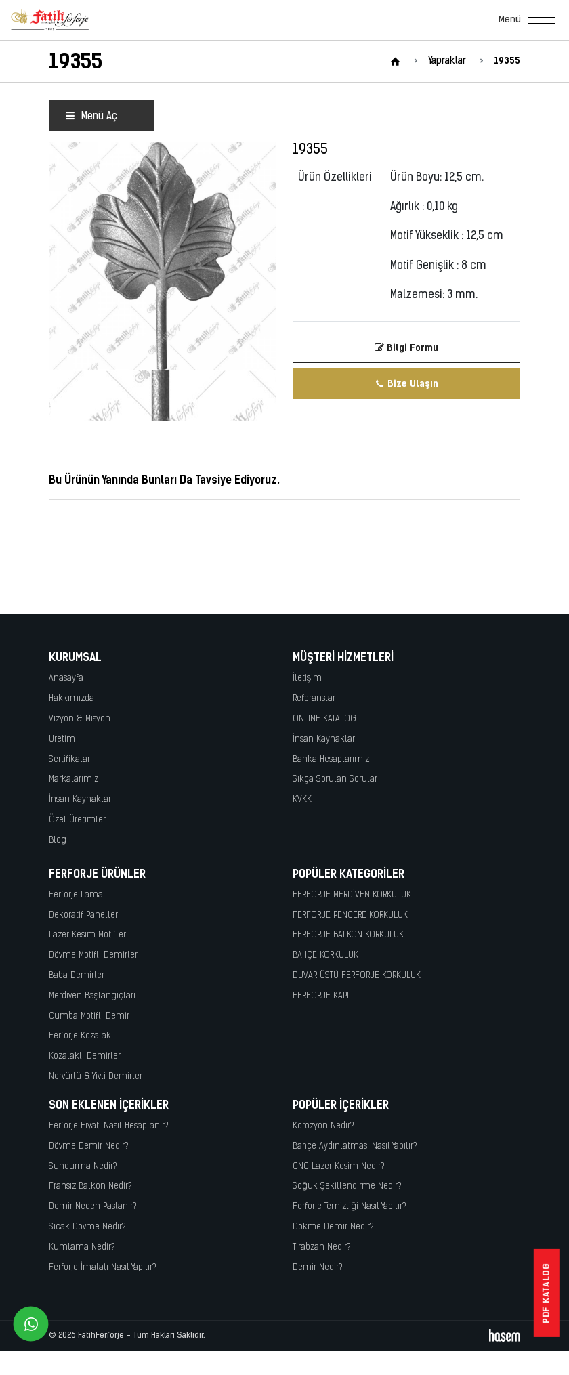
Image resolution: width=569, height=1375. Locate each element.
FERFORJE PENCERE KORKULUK (350, 915)
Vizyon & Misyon (79, 719)
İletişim (307, 678)
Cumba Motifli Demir (89, 1016)
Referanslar (314, 699)
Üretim (62, 739)
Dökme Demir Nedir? (333, 1227)
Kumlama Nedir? (82, 1247)
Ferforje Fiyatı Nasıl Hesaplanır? (109, 1126)
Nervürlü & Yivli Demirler (95, 1077)
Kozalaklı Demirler (85, 1056)
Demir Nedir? (318, 1268)
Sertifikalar (69, 760)
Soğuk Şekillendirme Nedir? (347, 1186)
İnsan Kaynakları (81, 800)
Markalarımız (73, 779)
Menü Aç (91, 117)
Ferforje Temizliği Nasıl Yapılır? (349, 1207)
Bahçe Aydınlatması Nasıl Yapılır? (355, 1146)
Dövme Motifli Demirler (93, 955)
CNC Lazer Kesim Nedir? (339, 1167)
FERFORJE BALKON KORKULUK (348, 935)
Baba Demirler (76, 976)
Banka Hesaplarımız (331, 760)
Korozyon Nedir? (323, 1126)
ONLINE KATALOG (324, 719)
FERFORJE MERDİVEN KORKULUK (352, 895)
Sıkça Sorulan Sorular (335, 779)
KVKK (302, 800)
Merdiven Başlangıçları (92, 996)
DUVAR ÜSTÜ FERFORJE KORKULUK (357, 976)
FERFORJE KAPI (321, 996)
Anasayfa (66, 678)
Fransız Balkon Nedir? (90, 1186)
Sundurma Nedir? (83, 1167)
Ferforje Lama (76, 895)
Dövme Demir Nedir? (89, 1146)
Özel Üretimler (77, 820)
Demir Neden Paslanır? (93, 1207)
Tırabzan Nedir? (322, 1247)
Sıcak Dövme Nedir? (87, 1227)
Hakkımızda (71, 699)
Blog (57, 840)
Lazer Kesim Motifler (87, 935)
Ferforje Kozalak (80, 1036)
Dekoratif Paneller (83, 915)
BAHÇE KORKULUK (325, 955)
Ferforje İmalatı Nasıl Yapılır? (102, 1268)
